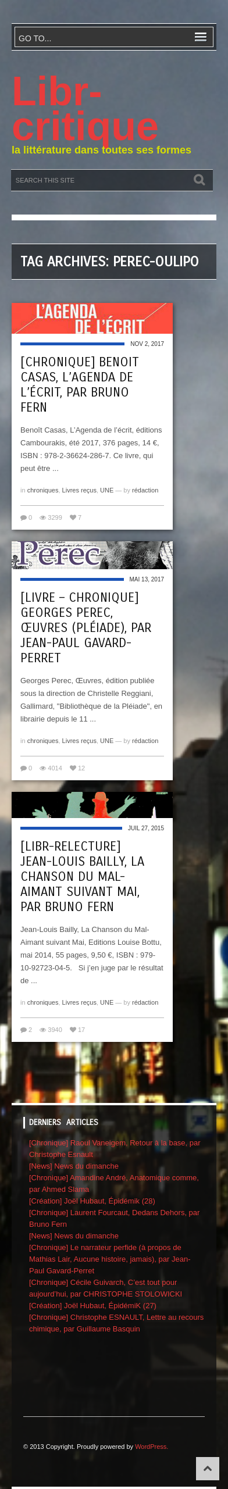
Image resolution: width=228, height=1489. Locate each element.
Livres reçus (79, 490)
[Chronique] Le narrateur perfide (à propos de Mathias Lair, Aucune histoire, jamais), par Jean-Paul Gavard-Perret (109, 1259)
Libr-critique (85, 109)
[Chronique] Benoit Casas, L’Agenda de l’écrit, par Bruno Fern (79, 385)
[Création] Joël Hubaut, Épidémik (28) (92, 1201)
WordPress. (151, 1446)
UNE (106, 490)
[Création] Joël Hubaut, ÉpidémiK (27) (92, 1305)
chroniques (43, 490)
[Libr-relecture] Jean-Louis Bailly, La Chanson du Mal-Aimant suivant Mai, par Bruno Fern (82, 877)
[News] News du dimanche (74, 1166)
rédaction (145, 490)
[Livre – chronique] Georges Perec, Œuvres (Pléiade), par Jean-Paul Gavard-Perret (85, 628)
